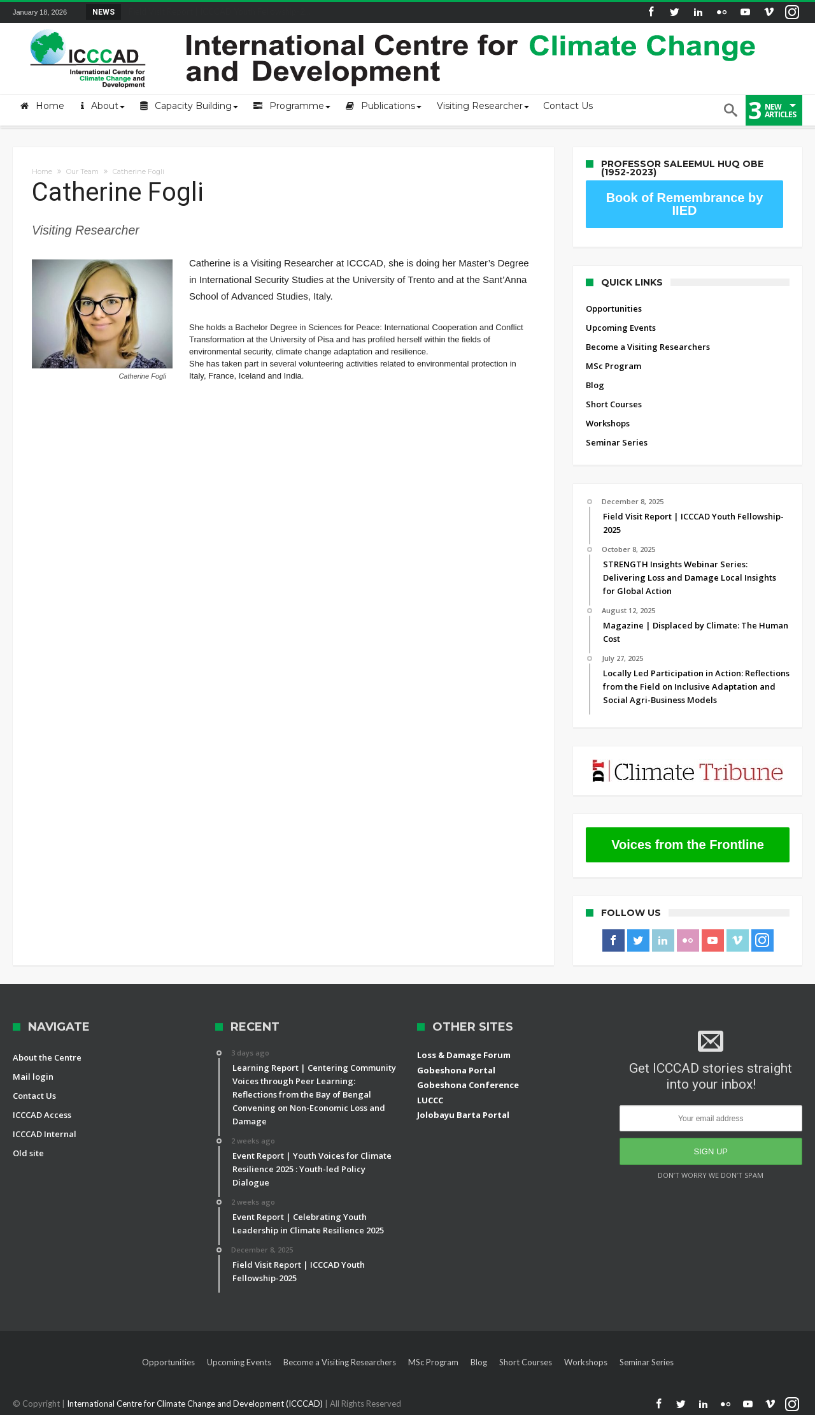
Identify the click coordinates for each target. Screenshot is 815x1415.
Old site (28, 1153)
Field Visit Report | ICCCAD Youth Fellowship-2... (217, 11)
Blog (595, 385)
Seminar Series (617, 442)
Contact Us (34, 1095)
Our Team (82, 171)
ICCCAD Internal (44, 1134)
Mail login (33, 1076)
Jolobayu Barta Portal (463, 1115)
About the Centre (47, 1057)
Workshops (608, 423)
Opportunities (614, 308)
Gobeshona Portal (456, 1070)
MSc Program (613, 366)
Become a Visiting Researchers (648, 346)
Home (42, 171)
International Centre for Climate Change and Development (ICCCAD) (196, 1403)
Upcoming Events (621, 327)
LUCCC (430, 1100)
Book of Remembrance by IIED (684, 204)
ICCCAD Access (42, 1115)
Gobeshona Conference (468, 1085)
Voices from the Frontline (687, 844)
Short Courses (614, 404)
